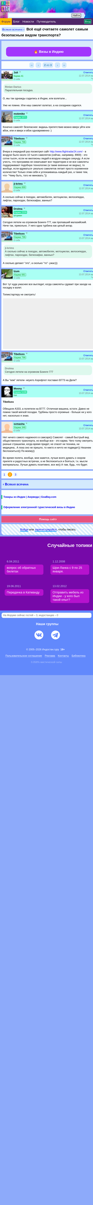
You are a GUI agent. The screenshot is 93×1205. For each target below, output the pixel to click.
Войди (24, 529)
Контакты (63, 655)
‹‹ (32, 65)
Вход (87, 21)
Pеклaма (50, 655)
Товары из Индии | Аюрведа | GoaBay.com (29, 497)
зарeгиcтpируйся (46, 529)
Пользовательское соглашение (23, 655)
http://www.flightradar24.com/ (66, 151)
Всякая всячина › (13, 29)
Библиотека (79, 655)
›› (64, 65)
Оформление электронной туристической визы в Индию (39, 507)
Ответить (88, 72)
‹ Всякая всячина (16, 484)
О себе (17, 79)
